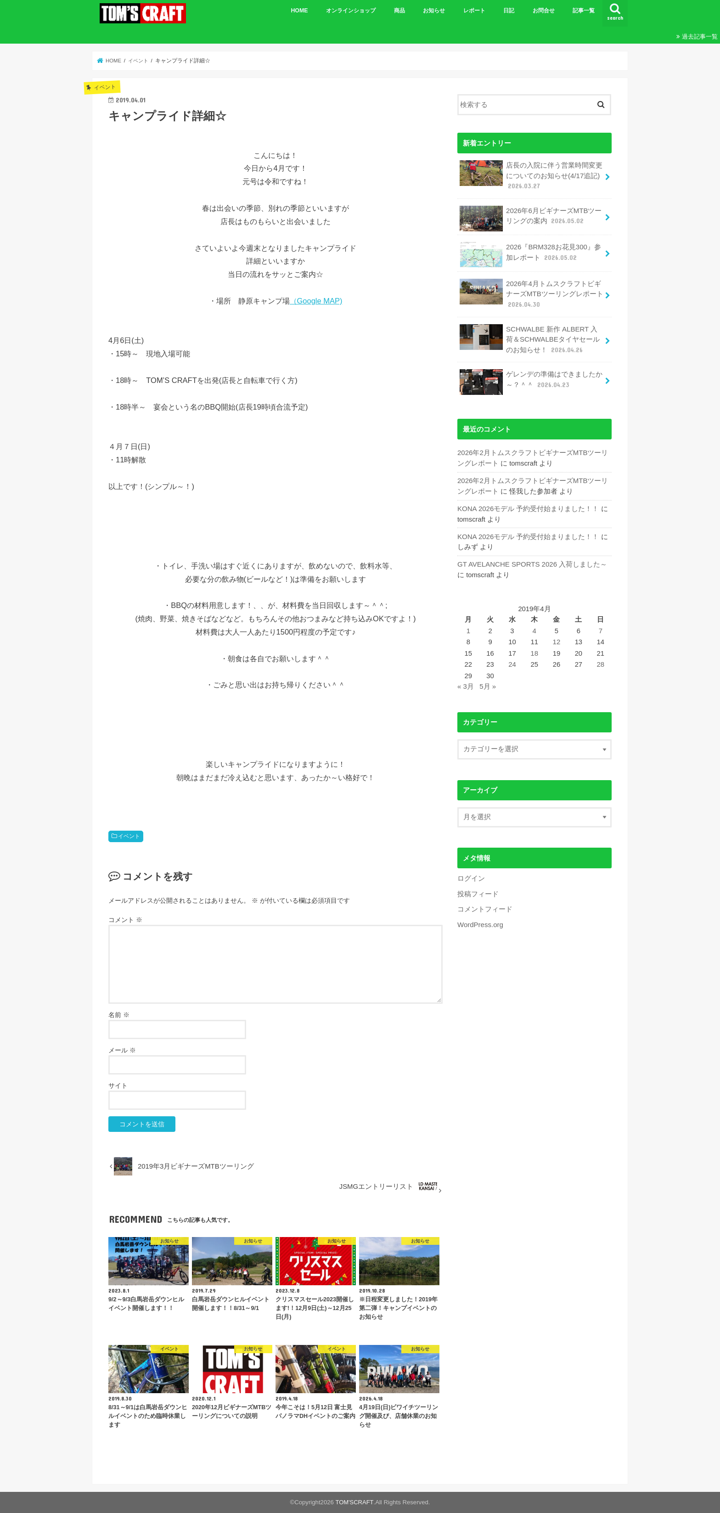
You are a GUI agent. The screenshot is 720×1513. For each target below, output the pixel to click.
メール (122, 1050)
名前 (118, 1014)
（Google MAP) (316, 301)
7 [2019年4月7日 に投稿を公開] (600, 627)
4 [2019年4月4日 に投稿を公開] (534, 627)
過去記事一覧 (700, 36)
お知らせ (434, 10)
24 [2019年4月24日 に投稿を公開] (513, 660)
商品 (399, 10)
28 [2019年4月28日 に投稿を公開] (601, 660)
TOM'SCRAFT (355, 1502)
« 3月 (465, 682)
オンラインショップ (351, 10)
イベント (129, 836)
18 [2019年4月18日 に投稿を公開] (535, 649)
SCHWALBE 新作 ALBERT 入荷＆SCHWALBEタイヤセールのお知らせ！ (531, 337)
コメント (125, 919)
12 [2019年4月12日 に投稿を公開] (557, 638)
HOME (299, 10)
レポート (474, 10)
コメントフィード (484, 905)
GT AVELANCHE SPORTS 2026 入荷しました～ (531, 561)
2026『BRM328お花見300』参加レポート (529, 254)
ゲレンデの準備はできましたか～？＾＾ (530, 380)
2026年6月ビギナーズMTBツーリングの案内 (530, 218)
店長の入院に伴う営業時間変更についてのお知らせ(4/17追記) (530, 175)
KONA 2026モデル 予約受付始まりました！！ (527, 506)
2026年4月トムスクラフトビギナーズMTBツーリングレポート (531, 293)
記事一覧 (584, 10)
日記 (508, 10)
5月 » (487, 682)
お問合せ (544, 10)
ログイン (471, 874)
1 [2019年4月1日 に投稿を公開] (468, 627)
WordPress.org (480, 920)
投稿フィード (478, 890)
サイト (118, 1085)
